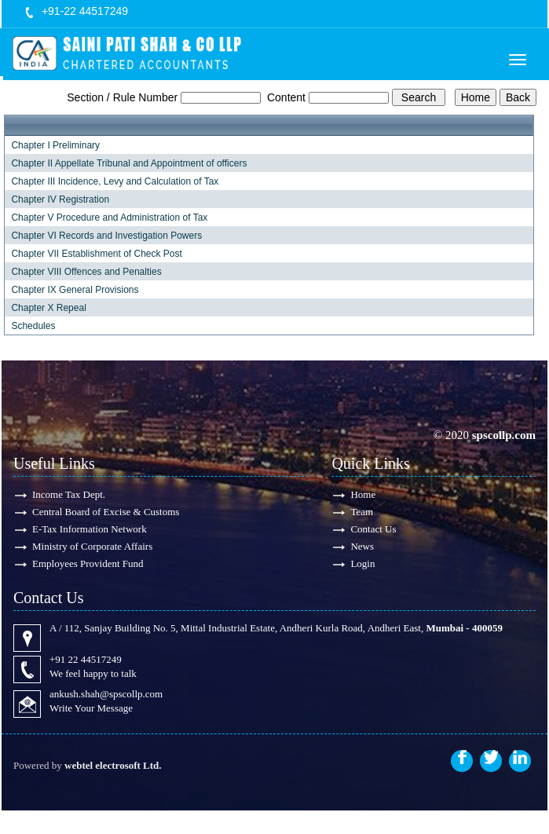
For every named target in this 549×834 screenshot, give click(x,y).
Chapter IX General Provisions (74, 289)
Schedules (33, 325)
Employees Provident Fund (88, 563)
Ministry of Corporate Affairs (92, 546)
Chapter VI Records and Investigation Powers (106, 235)
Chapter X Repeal (48, 307)
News (362, 546)
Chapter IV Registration (60, 199)
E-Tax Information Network (89, 529)
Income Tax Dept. (68, 494)
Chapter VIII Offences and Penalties (86, 271)
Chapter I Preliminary (55, 145)
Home (362, 494)
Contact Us (373, 529)
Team (361, 512)
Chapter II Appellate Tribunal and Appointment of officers (129, 163)
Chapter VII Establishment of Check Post (96, 253)
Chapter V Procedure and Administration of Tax (109, 217)
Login (362, 563)
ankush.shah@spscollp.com (106, 694)
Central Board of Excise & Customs (105, 512)
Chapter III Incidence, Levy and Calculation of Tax (114, 181)
